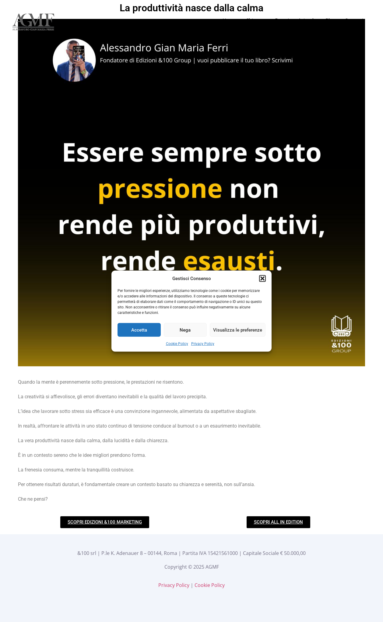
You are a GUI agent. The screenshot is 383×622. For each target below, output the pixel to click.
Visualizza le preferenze (237, 329)
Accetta (139, 329)
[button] (262, 278)
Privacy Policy (202, 344)
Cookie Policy (177, 344)
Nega (185, 329)
